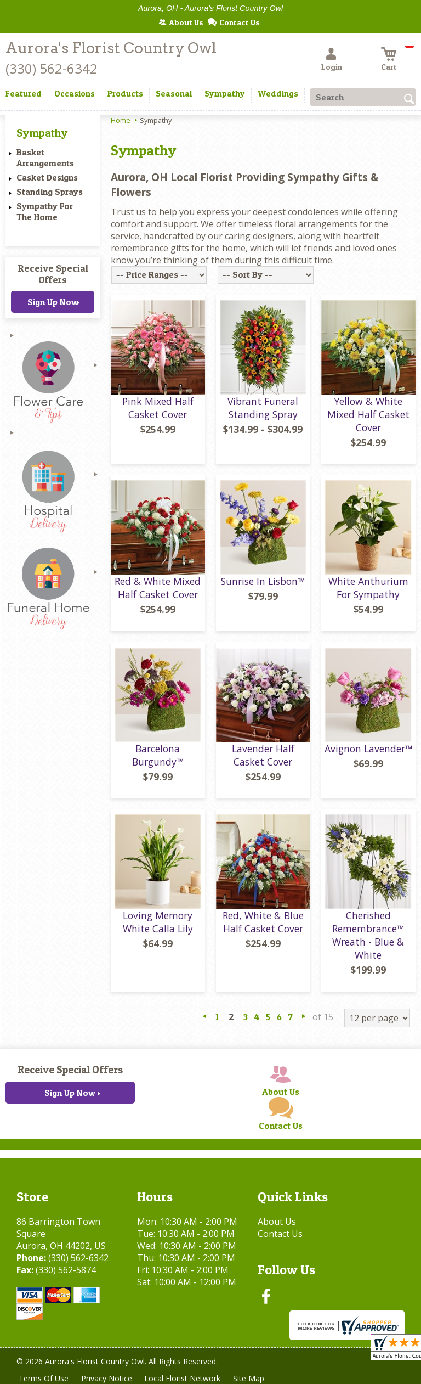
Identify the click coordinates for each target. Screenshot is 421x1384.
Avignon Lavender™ (368, 748)
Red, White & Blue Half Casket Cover (263, 922)
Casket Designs (47, 177)
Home (120, 120)
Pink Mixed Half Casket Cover (158, 408)
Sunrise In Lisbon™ (263, 581)
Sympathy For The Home (44, 211)
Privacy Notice (107, 1378)
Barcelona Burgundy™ (158, 755)
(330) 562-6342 (51, 68)
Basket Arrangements (45, 157)
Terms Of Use (44, 1378)
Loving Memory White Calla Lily (158, 922)
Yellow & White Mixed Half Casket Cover (368, 414)
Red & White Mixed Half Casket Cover (158, 588)
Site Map (251, 1378)
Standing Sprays (49, 191)
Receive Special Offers (53, 273)
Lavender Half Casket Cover (263, 755)
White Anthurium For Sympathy (368, 588)
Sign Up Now (52, 301)
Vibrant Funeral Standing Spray (262, 408)
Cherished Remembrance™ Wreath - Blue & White (368, 935)
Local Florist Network (184, 1378)
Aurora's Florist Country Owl (111, 48)
